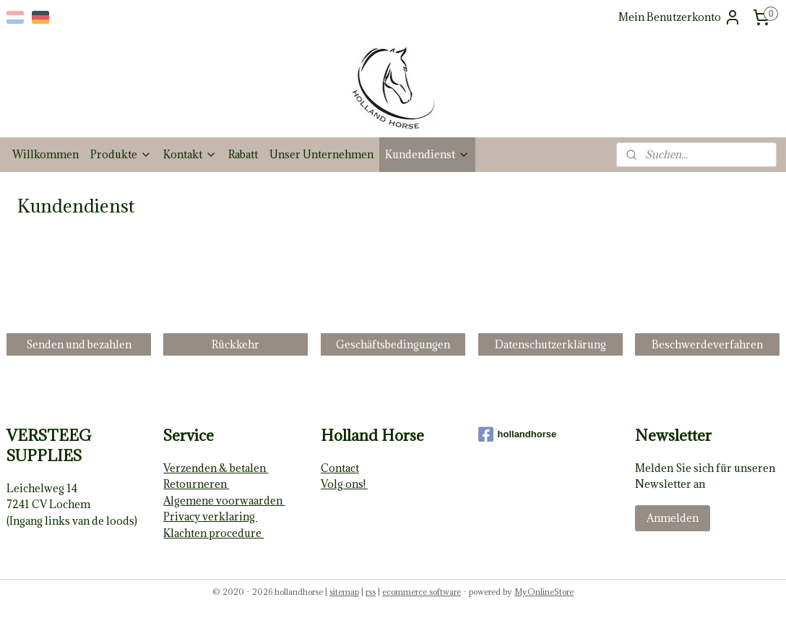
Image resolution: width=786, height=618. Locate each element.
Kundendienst (427, 154)
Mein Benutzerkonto (679, 17)
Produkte (121, 154)
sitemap (344, 591)
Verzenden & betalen (215, 468)
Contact (340, 468)
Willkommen (45, 154)
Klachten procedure (213, 533)
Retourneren (196, 484)
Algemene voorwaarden (224, 500)
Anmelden (673, 518)
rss (371, 591)
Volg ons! (344, 484)
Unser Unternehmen (321, 154)
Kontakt (190, 154)
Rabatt (243, 154)
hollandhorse (517, 434)
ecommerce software (421, 591)
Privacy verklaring (210, 516)
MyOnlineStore (544, 591)
